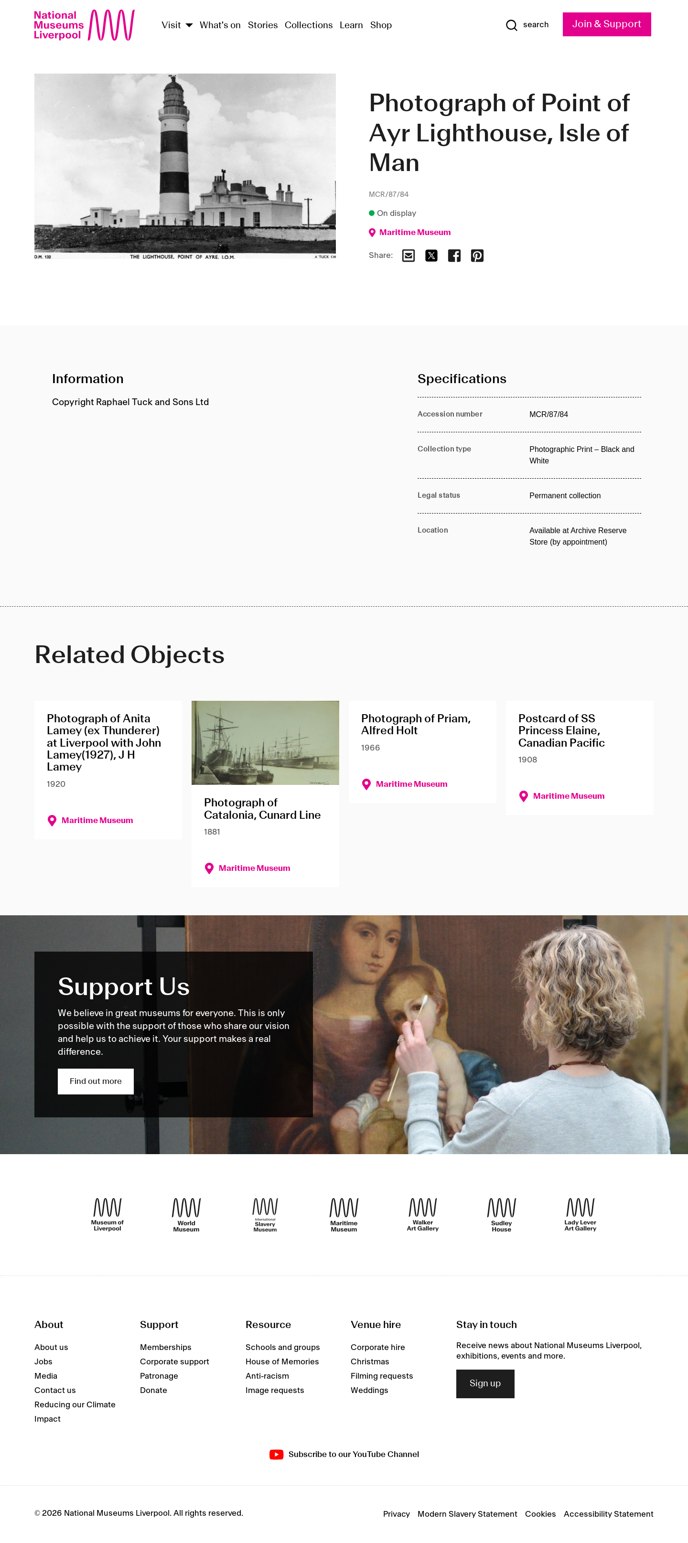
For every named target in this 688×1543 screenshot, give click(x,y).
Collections (309, 26)
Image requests (275, 1390)
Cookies (540, 1514)
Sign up (485, 1384)
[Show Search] (527, 25)
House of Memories (282, 1362)
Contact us (55, 1390)
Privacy (396, 1514)
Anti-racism (267, 1376)
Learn (351, 26)
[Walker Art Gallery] (423, 1215)
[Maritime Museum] (344, 1215)
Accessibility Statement (609, 1514)
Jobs (43, 1362)
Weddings (369, 1390)
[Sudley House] (501, 1215)
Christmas (370, 1362)
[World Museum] (186, 1215)
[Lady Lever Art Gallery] (580, 1215)
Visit (171, 26)
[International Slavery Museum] (265, 1215)
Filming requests (382, 1376)
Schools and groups (283, 1347)
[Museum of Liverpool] (107, 1215)
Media (45, 1376)
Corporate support (174, 1362)
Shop (381, 26)
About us (51, 1347)
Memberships (166, 1347)
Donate (153, 1390)
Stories (263, 26)
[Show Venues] (189, 26)
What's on (220, 26)
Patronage (159, 1376)
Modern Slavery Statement (467, 1514)
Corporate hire (378, 1347)
